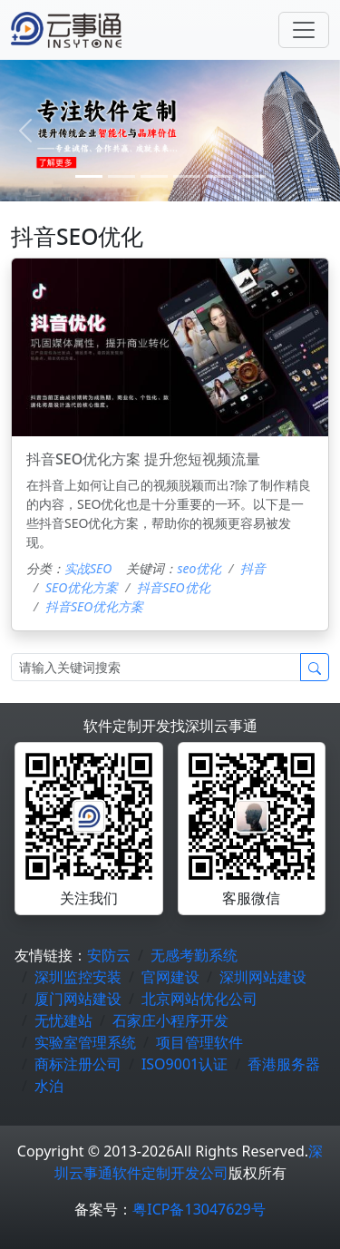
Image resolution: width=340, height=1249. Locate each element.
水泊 (48, 1086)
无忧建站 (63, 1020)
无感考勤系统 (194, 955)
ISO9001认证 (184, 1064)
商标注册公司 (77, 1064)
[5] (252, 176)
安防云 (109, 955)
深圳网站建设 (262, 977)
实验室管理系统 (85, 1042)
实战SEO (88, 568)
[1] (121, 176)
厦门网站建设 (77, 999)
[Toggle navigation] (303, 30)
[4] (219, 176)
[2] (154, 176)
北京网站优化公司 (199, 999)
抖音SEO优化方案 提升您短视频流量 (143, 459)
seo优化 (199, 568)
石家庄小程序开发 (170, 1020)
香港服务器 (284, 1064)
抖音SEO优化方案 (94, 606)
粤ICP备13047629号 (198, 1209)
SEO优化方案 (81, 587)
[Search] (156, 667)
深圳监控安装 (77, 977)
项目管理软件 (199, 1042)
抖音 (253, 568)
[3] (186, 176)
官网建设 (170, 977)
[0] (88, 176)
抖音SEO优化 (173, 587)
